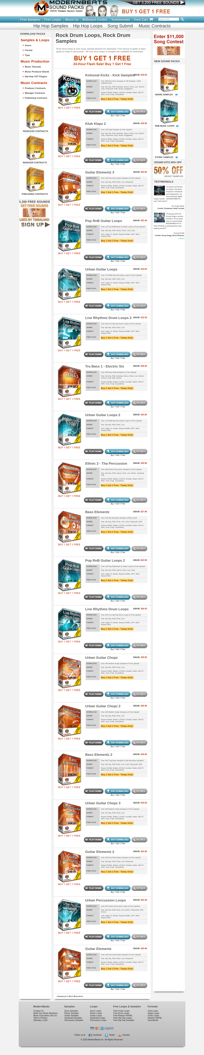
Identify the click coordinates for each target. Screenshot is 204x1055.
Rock (132, 87)
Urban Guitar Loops (101, 269)
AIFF (133, 234)
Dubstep (119, 87)
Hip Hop (108, 87)
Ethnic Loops (96, 1013)
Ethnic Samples (71, 1013)
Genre (28, 45)
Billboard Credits (94, 19)
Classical (140, 473)
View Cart (144, 20)
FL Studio (114, 234)
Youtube (124, 1035)
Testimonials (120, 19)
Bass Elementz (97, 512)
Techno (141, 87)
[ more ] (181, 238)
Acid (107, 94)
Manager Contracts (35, 93)
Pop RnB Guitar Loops (103, 221)
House (121, 89)
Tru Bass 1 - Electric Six (104, 366)
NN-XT (141, 92)
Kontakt (129, 92)
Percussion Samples (73, 1020)
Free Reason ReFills (122, 1015)
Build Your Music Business (45, 1013)
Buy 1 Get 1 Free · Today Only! (117, 99)
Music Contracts (155, 25)
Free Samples (30, 19)
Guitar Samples (71, 1015)
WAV (103, 94)
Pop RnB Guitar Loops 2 (105, 560)
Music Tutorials (33, 66)
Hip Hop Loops (88, 25)
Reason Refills (106, 92)
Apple (107, 234)
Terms (36, 1018)
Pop (102, 87)
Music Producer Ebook (37, 71)
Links (45, 1020)
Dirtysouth (109, 89)
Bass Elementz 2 (98, 755)
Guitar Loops (96, 1015)
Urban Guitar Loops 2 (102, 415)
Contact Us (38, 1011)
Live (136, 87)
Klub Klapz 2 (95, 124)
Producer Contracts (35, 88)
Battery (116, 92)
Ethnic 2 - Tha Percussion (106, 463)
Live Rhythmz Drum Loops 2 (108, 318)
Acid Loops (153, 1011)
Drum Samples (71, 1011)
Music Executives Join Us (45, 1015)
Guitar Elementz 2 (99, 852)
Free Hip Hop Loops (122, 1018)
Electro (141, 133)
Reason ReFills (155, 1018)
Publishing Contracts (36, 98)
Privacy (44, 1018)
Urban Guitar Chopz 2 (102, 706)
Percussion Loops (98, 1020)
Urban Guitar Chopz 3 (102, 803)
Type (27, 55)
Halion (134, 92)
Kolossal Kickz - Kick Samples (110, 75)
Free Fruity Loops (121, 1011)
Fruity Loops (153, 1015)
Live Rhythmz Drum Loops (107, 609)
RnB (114, 87)
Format (28, 50)
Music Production (35, 61)
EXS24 (122, 92)
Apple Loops (153, 1013)
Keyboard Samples (73, 1018)
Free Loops (52, 19)
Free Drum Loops (121, 1013)
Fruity (112, 94)
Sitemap (37, 1020)
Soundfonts (119, 94)
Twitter (110, 1035)
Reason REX (106, 236)
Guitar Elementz (98, 949)
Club (102, 89)
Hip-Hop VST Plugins (36, 76)
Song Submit (120, 25)
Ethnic (133, 473)
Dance (126, 87)
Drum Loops (95, 1011)
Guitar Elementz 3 (99, 172)
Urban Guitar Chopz (101, 658)
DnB (116, 89)
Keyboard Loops (97, 1018)
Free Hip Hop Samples (123, 1020)
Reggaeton (128, 89)
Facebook (95, 1035)
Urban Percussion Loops (105, 900)
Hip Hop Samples (50, 25)
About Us (72, 19)
